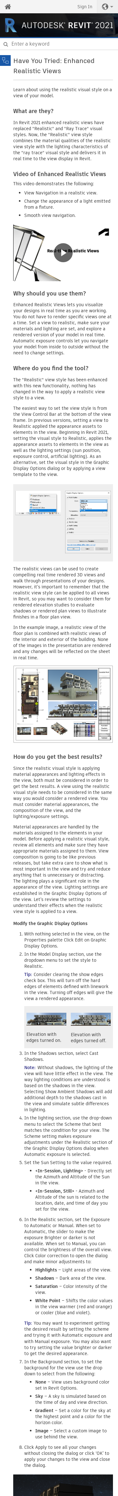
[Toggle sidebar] (5, 60)
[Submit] (5, 44)
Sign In (84, 6)
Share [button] (110, 63)
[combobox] (59, 44)
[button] (107, 6)
